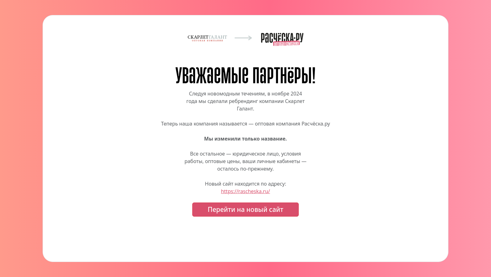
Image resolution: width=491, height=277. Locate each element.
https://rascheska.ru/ (245, 191)
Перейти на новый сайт (245, 209)
